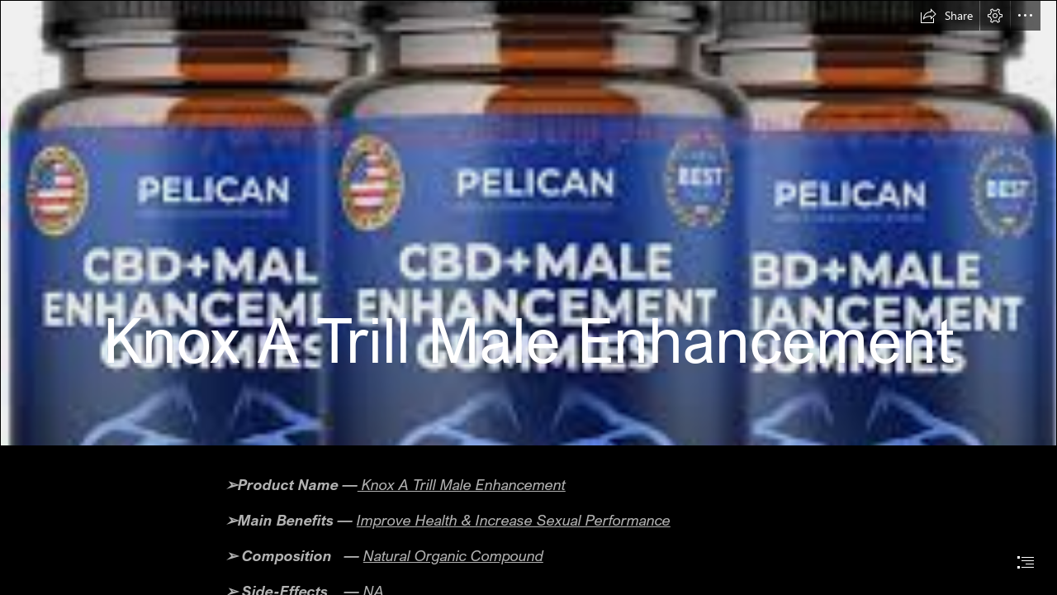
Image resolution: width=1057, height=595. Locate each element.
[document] (528, 297)
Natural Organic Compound (453, 555)
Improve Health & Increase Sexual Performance (514, 520)
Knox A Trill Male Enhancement (462, 484)
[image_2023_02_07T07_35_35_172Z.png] (528, 223)
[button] (946, 16)
